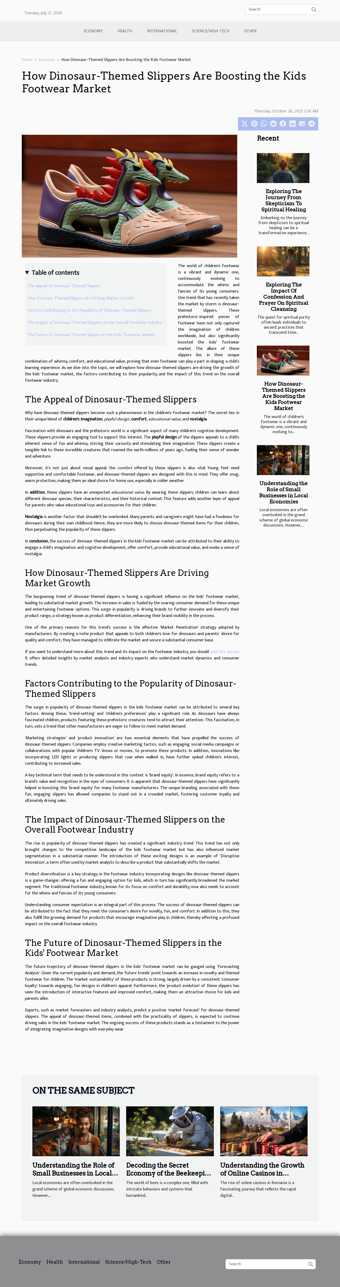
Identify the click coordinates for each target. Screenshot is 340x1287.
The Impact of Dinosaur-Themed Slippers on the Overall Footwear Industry (95, 322)
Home (27, 59)
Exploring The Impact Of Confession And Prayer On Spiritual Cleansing (283, 297)
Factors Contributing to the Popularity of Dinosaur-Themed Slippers (89, 310)
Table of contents (55, 273)
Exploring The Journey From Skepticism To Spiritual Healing (283, 200)
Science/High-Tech (210, 31)
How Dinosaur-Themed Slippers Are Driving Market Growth (81, 298)
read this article (224, 651)
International (162, 31)
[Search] (282, 10)
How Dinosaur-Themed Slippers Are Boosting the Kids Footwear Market (283, 396)
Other (250, 31)
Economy (93, 31)
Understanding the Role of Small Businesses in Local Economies (283, 492)
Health (125, 31)
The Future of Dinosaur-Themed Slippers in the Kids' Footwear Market (91, 334)
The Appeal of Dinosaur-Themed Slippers (64, 286)
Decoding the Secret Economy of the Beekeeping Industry (169, 1173)
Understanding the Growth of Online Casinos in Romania (262, 1173)
